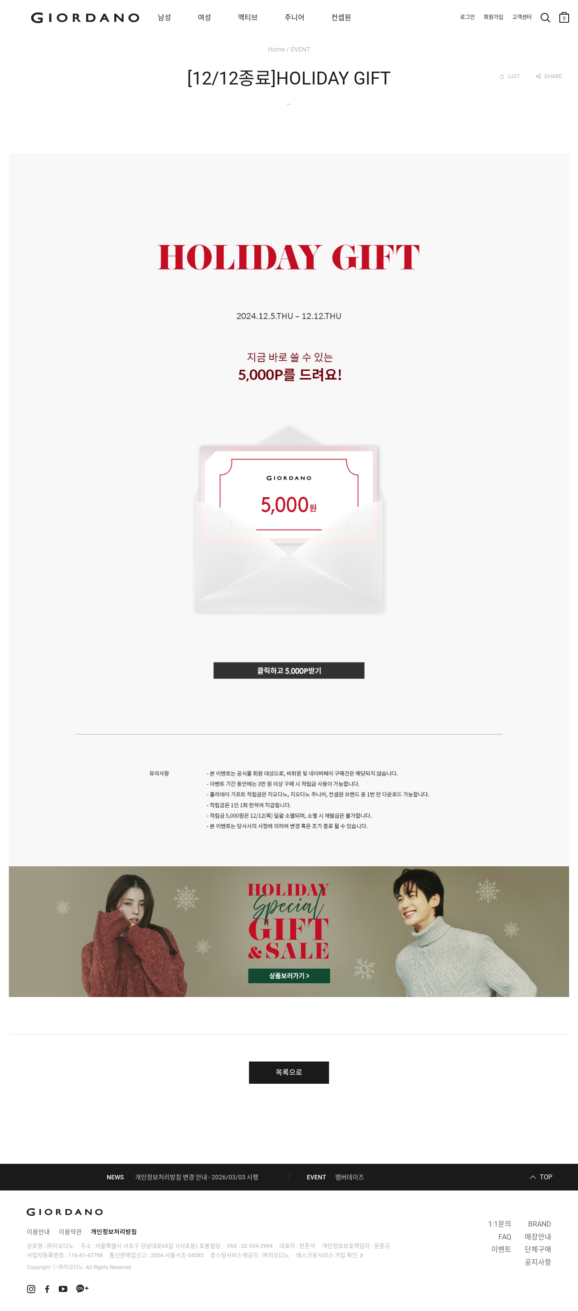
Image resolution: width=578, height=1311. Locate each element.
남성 (164, 17)
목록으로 (289, 1072)
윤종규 (382, 1246)
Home (276, 49)
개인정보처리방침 (114, 1231)
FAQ (504, 1237)
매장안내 (538, 1237)
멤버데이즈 (349, 1177)
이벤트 (501, 1249)
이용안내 (38, 1231)
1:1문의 (499, 1224)
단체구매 (538, 1249)
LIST (514, 76)
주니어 (295, 17)
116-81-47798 (85, 1255)
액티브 (248, 17)
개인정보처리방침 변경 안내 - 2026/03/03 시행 (196, 1177)
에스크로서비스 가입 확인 (326, 1255)
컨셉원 (341, 17)
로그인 (467, 17)
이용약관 (70, 1231)
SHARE (553, 76)
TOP (546, 1177)
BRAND (539, 1224)
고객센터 (522, 17)
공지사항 (538, 1262)
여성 (204, 17)
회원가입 (493, 17)
